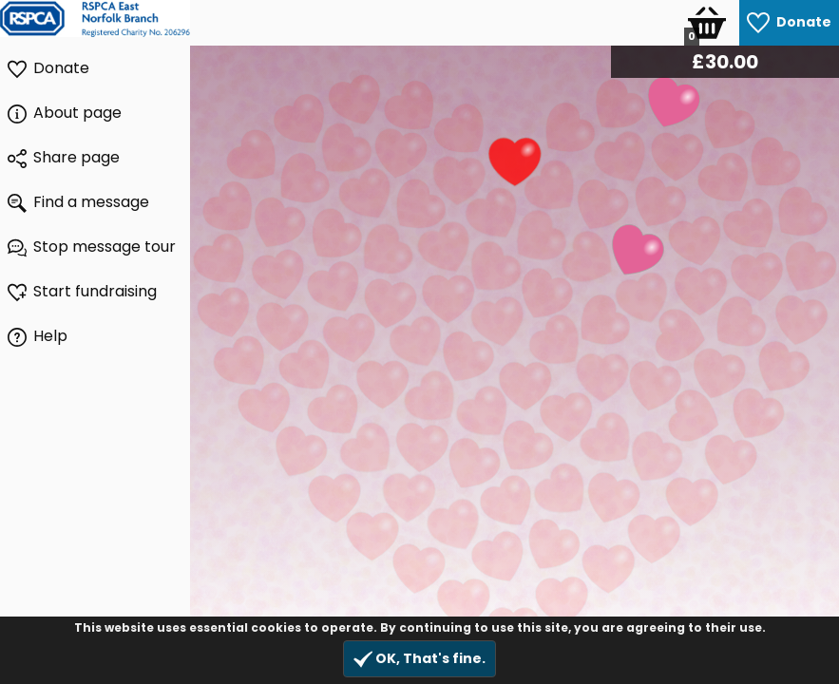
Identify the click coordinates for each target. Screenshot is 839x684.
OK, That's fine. (419, 659)
